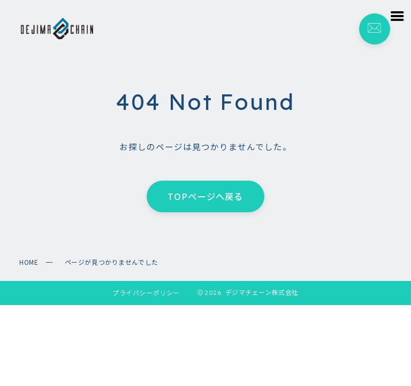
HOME (28, 261)
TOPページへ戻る (205, 196)
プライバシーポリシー (146, 292)
